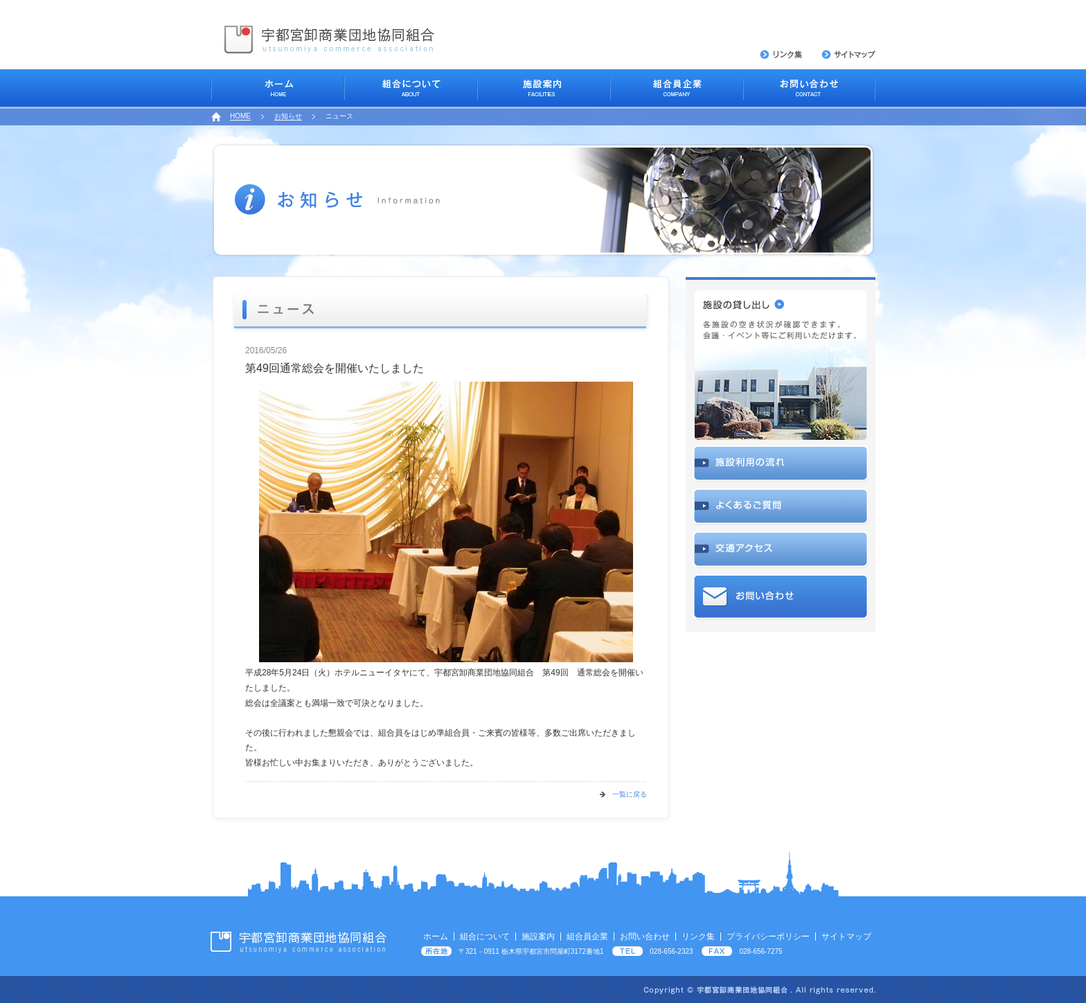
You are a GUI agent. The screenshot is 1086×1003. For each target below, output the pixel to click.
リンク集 (698, 936)
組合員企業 (587, 936)
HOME (240, 116)
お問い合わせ (645, 936)
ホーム (435, 936)
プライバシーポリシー (768, 936)
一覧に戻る (629, 794)
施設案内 (538, 936)
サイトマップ (846, 936)
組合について (485, 936)
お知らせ (288, 116)
